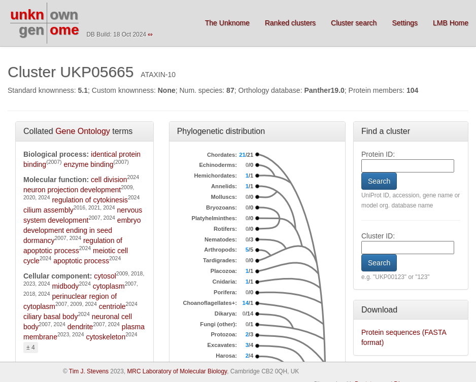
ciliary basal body (50, 316)
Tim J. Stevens (89, 371)
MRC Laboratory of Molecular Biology (177, 371)
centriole (112, 306)
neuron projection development (72, 190)
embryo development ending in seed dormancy (82, 230)
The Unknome (227, 23)
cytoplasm (109, 286)
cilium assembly (48, 210)
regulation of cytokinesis (89, 200)
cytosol (105, 276)
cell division (109, 180)
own (64, 14)
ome (64, 30)
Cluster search (354, 23)
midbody (65, 286)
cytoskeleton (105, 337)
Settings (405, 23)
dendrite (80, 327)
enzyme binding (88, 164)
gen (31, 30)
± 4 (30, 347)
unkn (27, 14)
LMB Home (450, 23)
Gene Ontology (82, 131)
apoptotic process (81, 261)
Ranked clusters (290, 23)
